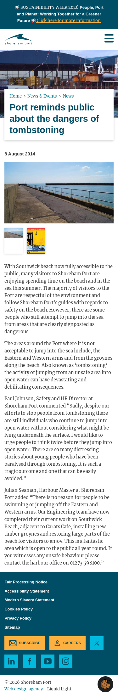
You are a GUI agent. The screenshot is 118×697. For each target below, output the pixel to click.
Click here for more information (68, 20)
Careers (72, 643)
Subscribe (29, 643)
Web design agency (24, 689)
